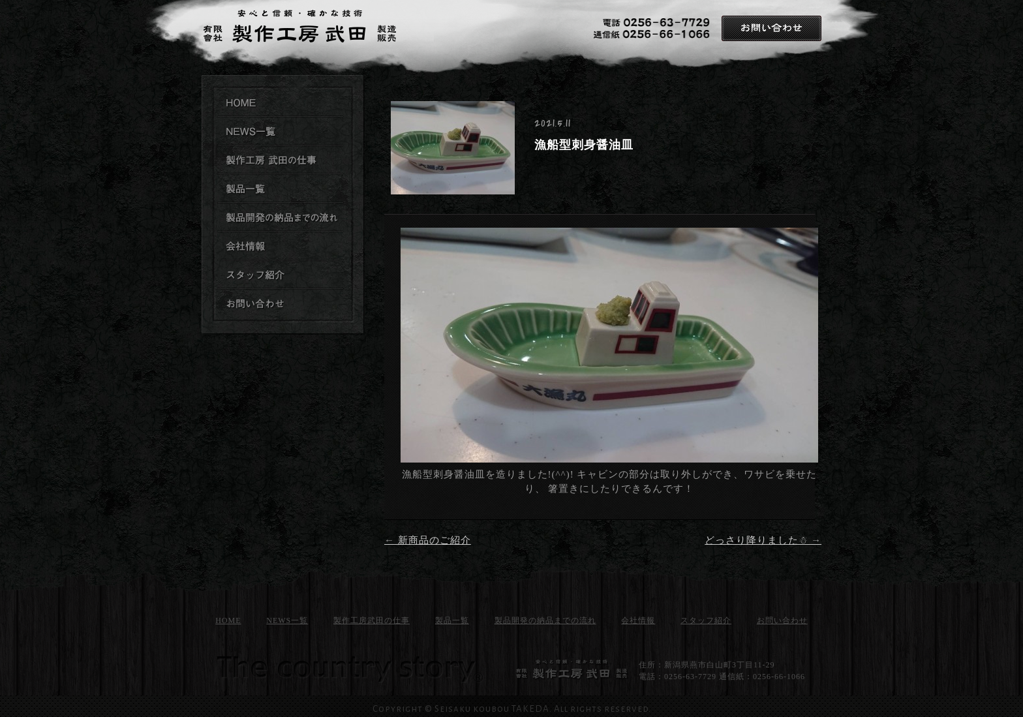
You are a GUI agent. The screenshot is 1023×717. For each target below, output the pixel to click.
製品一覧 (452, 620)
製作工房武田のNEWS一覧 (281, 131)
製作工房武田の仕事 (281, 160)
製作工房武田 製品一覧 (281, 189)
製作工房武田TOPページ (281, 103)
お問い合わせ (771, 28)
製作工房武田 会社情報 (281, 246)
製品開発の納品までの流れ (281, 218)
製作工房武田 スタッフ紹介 (281, 275)
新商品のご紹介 (427, 540)
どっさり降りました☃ (763, 540)
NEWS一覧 (287, 620)
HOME (228, 620)
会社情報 (638, 620)
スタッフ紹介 (705, 620)
